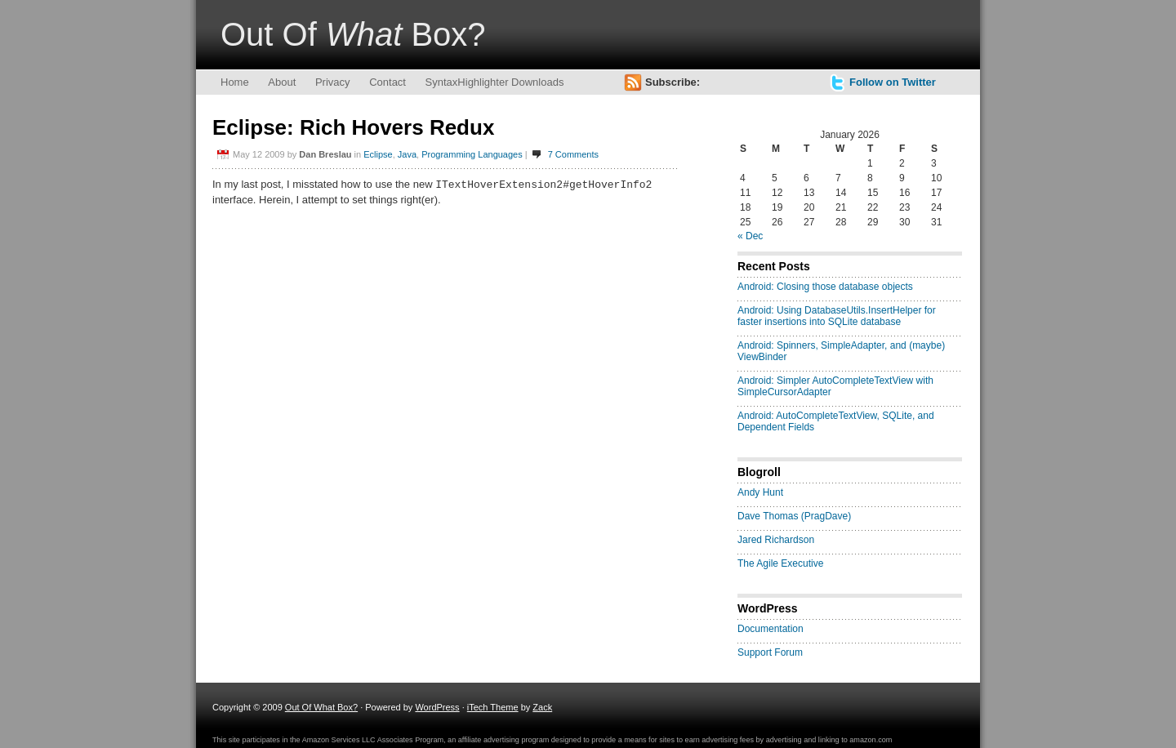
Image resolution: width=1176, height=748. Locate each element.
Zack (542, 707)
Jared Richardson (775, 539)
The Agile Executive (780, 563)
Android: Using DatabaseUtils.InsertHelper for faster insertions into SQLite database (836, 316)
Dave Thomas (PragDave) (794, 516)
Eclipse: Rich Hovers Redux (353, 127)
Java (407, 154)
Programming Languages (472, 154)
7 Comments (573, 154)
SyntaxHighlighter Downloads (494, 82)
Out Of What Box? (321, 707)
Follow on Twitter (892, 82)
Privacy (332, 82)
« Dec (750, 236)
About (282, 82)
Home (234, 82)
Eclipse (377, 154)
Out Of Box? (353, 34)
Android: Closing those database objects (825, 286)
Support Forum (770, 652)
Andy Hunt (760, 492)
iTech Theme (493, 707)
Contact (387, 82)
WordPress (437, 707)
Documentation (770, 628)
